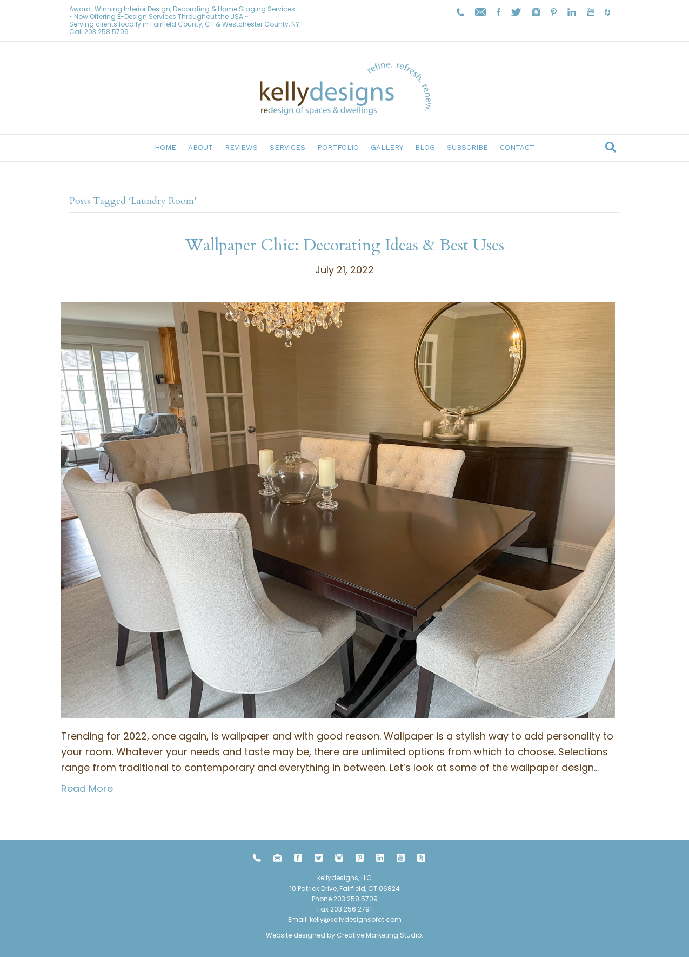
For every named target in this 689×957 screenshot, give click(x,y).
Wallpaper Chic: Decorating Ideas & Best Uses (344, 245)
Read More (87, 788)
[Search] (610, 147)
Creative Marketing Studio (379, 935)
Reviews (241, 147)
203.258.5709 (106, 31)
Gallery (387, 147)
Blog (425, 147)
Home (165, 147)
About (200, 147)
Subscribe (467, 147)
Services (287, 147)
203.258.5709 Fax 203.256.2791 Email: (333, 909)
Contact (517, 147)
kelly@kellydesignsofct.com (356, 919)
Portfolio (338, 147)
